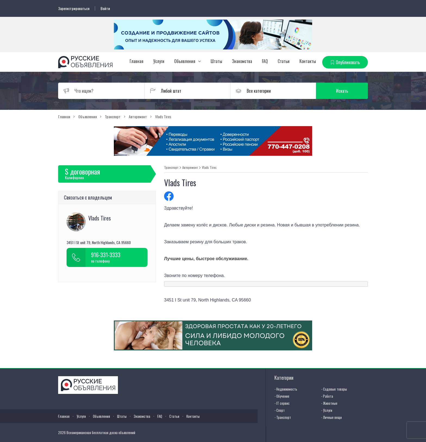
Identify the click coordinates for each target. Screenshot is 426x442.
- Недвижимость (285, 389)
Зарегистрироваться (73, 8)
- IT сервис (282, 403)
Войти (105, 8)
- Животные (329, 403)
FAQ (265, 61)
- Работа (327, 396)
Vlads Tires (209, 167)
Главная (136, 61)
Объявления (184, 61)
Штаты (216, 61)
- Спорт (279, 410)
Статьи (284, 61)
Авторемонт (190, 167)
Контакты (307, 61)
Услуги (158, 61)
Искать (342, 91)
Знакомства (242, 61)
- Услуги (326, 410)
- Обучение (281, 396)
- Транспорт (282, 417)
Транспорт (171, 167)
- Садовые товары (334, 389)
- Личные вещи (331, 417)
